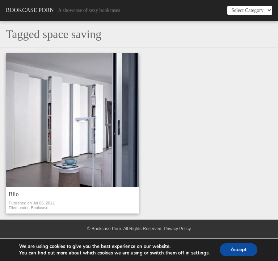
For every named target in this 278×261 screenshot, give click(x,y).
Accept (239, 249)
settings (199, 253)
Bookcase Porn (30, 10)
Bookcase (39, 208)
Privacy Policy (177, 228)
